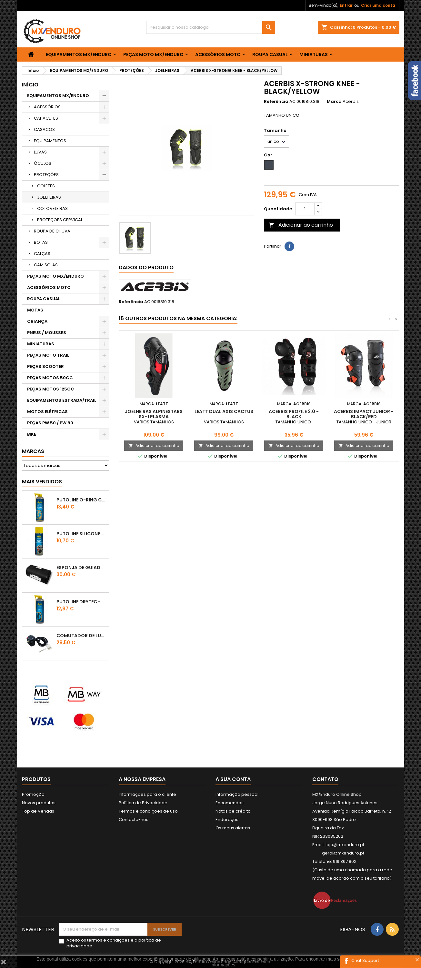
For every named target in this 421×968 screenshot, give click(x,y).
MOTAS (35, 310)
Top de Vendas (38, 811)
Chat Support (365, 960)
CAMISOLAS (46, 265)
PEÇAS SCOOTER (45, 366)
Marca (334, 101)
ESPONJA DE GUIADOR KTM (81, 567)
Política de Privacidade (143, 803)
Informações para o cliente (147, 794)
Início (30, 84)
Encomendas (230, 803)
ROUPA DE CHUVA (52, 231)
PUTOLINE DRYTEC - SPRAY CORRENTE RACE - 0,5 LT (81, 601)
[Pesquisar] (210, 27)
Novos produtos (38, 803)
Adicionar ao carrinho (301, 225)
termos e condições (108, 940)
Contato (325, 779)
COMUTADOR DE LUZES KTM (81, 635)
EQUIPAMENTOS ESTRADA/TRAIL (61, 400)
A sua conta (233, 779)
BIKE (31, 434)
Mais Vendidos (42, 481)
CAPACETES (46, 118)
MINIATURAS (313, 54)
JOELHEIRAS (49, 197)
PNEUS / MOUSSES (46, 333)
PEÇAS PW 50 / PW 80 (50, 423)
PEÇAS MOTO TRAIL (48, 355)
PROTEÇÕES (46, 175)
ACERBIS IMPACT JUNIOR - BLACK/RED (364, 414)
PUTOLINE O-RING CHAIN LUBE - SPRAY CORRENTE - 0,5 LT (81, 499)
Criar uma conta (378, 5)
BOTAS (41, 242)
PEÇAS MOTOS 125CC (50, 389)
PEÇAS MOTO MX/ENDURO (153, 54)
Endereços (227, 819)
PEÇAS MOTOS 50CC (50, 378)
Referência (276, 101)
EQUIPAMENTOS (50, 141)
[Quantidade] (305, 208)
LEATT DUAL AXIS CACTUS (224, 411)
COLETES (46, 186)
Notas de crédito (233, 811)
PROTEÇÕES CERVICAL (60, 220)
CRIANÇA (37, 321)
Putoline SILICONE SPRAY (81, 533)
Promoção (33, 794)
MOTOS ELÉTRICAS (47, 412)
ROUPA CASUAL (270, 54)
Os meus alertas (233, 828)
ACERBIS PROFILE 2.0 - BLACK (294, 414)
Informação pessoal (237, 794)
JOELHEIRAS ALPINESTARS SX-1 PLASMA (154, 414)
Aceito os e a (113, 943)
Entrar (346, 5)
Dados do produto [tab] (146, 267)
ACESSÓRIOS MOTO (218, 54)
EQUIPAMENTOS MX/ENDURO (79, 54)
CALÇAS (42, 254)
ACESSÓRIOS (47, 107)
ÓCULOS (42, 163)
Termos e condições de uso (148, 811)
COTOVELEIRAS (52, 208)
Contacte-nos (133, 819)
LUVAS (40, 152)
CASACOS (44, 129)
